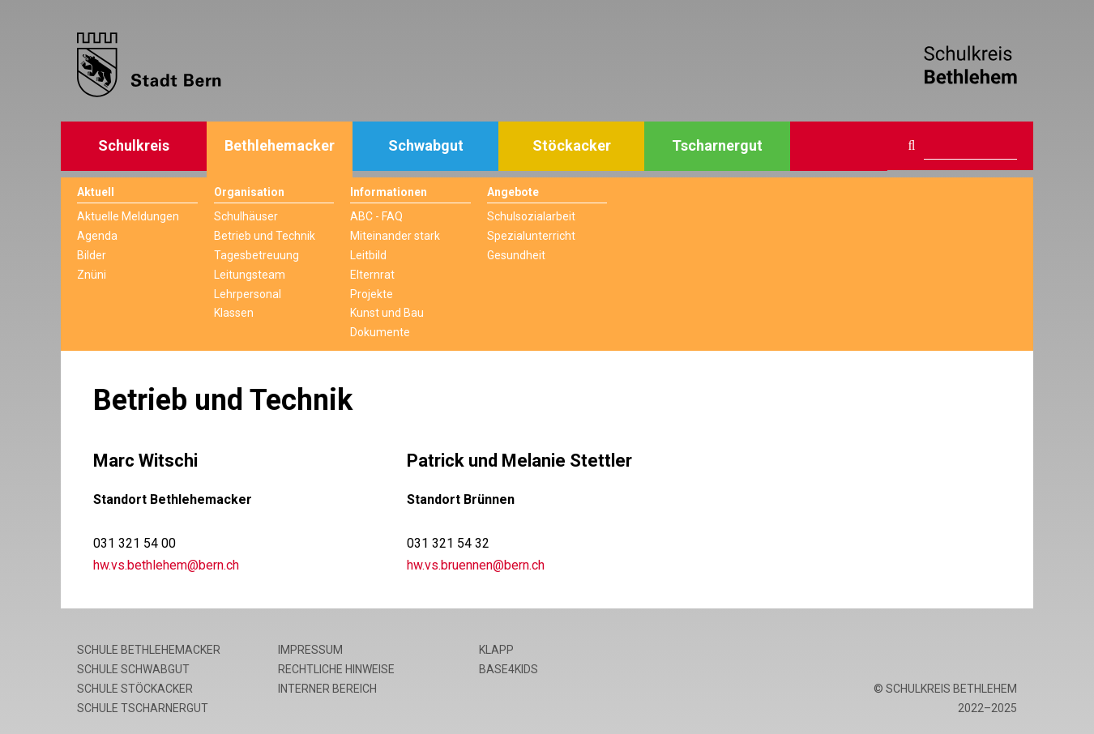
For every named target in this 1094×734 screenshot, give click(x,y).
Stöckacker (571, 145)
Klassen (234, 312)
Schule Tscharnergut (142, 708)
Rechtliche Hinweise (336, 669)
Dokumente (380, 332)
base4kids (508, 669)
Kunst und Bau (387, 312)
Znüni (91, 274)
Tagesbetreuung (256, 255)
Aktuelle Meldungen (128, 216)
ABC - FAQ (376, 216)
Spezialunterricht (531, 235)
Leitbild (368, 255)
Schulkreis (133, 145)
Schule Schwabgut (133, 669)
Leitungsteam (249, 274)
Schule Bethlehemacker (148, 649)
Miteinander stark (395, 235)
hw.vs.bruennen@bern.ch (476, 565)
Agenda (97, 235)
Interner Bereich (327, 688)
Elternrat (372, 274)
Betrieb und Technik (264, 235)
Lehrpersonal (247, 294)
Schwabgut (426, 145)
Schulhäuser (246, 216)
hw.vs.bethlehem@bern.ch (166, 565)
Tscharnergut (717, 145)
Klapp (496, 649)
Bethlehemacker (279, 145)
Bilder (91, 255)
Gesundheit (516, 255)
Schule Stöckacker (135, 688)
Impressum (310, 649)
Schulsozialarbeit (531, 216)
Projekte (371, 294)
